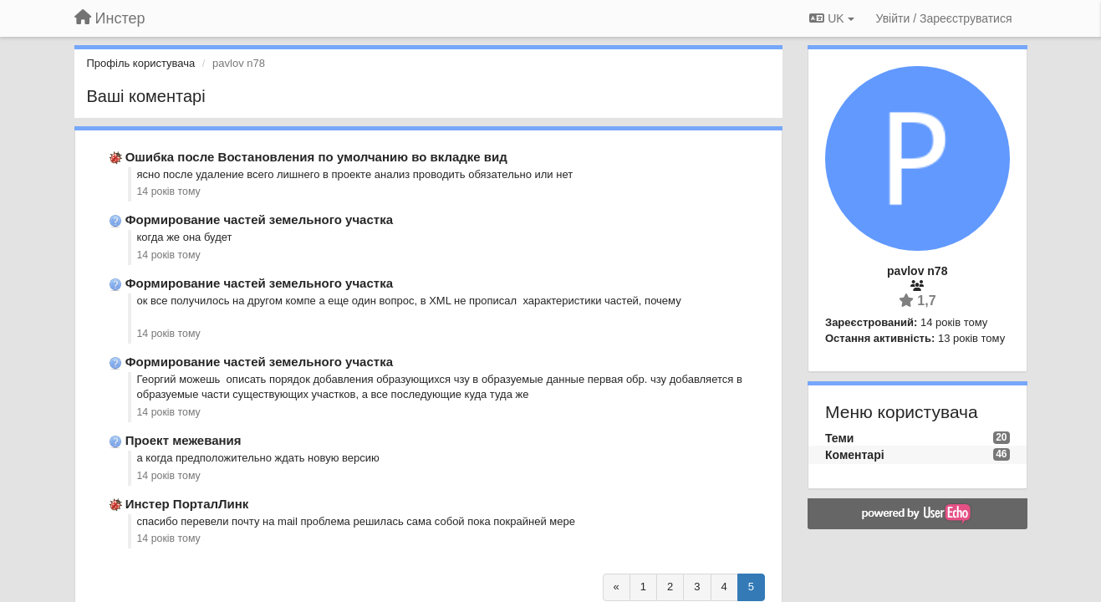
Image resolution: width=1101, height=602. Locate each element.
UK (831, 18)
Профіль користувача (141, 63)
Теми (839, 438)
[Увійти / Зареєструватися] (944, 18)
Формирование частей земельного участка (259, 219)
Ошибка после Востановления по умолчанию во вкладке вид (316, 157)
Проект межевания (183, 440)
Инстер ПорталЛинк (187, 504)
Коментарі (854, 455)
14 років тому (169, 191)
